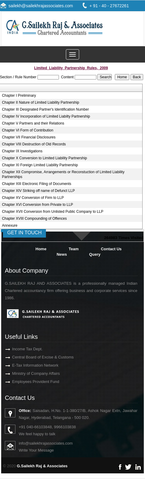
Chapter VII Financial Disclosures (28, 137)
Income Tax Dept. (20, 349)
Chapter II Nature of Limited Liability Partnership (40, 102)
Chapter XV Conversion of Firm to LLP (33, 198)
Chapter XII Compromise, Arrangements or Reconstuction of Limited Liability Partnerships (63, 174)
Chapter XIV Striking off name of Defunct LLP (38, 191)
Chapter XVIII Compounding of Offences (34, 218)
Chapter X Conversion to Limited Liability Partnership (44, 158)
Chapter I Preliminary (19, 95)
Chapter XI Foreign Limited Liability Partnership (40, 165)
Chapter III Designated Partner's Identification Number (45, 109)
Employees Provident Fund (28, 381)
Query (95, 254)
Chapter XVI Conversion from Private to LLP (37, 205)
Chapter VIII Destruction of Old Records (34, 144)
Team (74, 249)
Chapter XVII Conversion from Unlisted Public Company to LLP (52, 211)
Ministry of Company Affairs (29, 373)
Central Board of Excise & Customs (36, 357)
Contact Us (111, 249)
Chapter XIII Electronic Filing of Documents (36, 184)
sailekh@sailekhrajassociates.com (40, 5)
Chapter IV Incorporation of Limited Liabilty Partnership (46, 116)
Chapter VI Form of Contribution (27, 130)
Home (41, 249)
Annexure (9, 225)
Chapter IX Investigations (22, 151)
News (61, 254)
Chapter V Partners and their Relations (33, 123)
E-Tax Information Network (28, 365)
